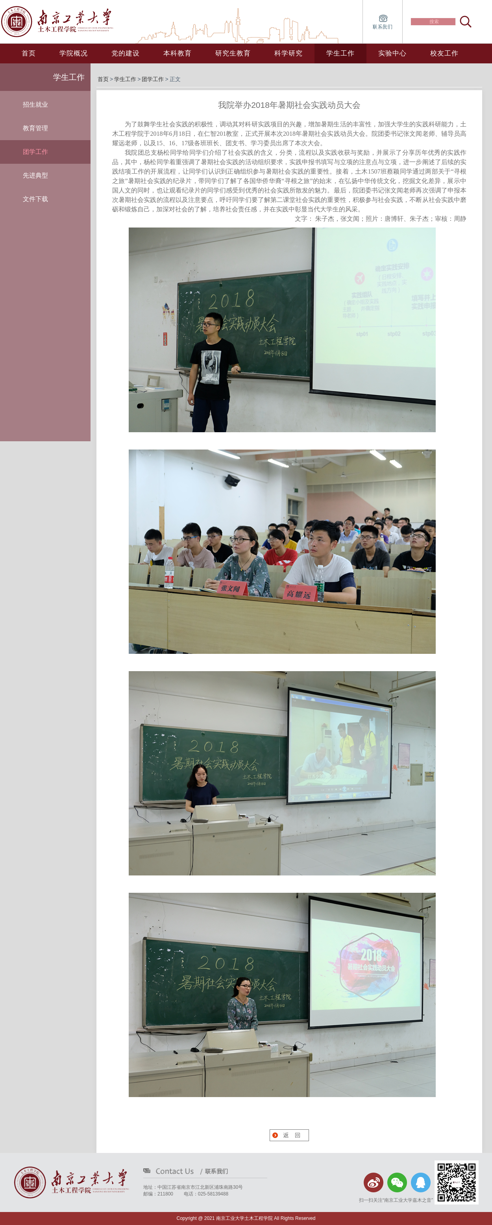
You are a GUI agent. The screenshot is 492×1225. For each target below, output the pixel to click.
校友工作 (444, 53)
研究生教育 (233, 53)
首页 (29, 53)
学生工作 (340, 53)
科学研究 (288, 53)
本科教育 (177, 53)
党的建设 (125, 53)
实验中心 (392, 53)
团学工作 (153, 79)
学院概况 (73, 53)
